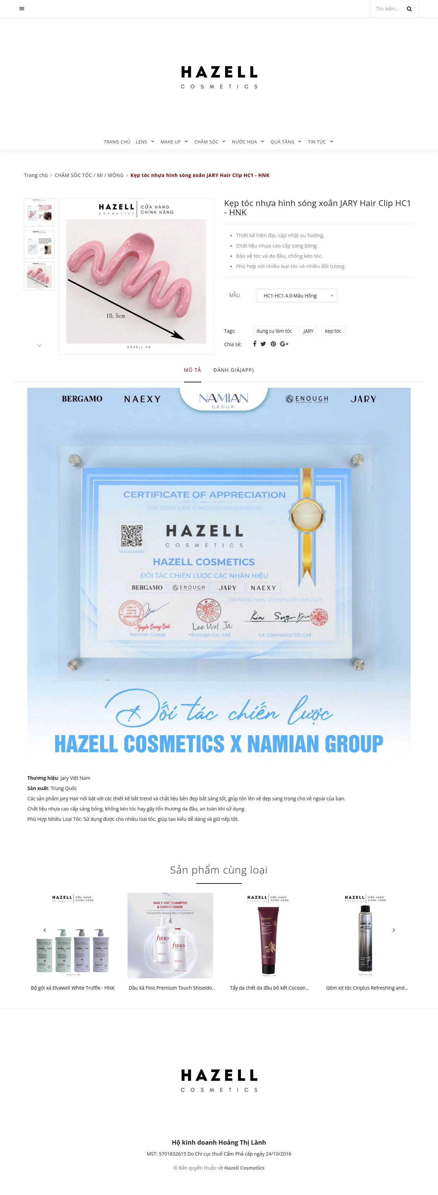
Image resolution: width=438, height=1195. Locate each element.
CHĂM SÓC (206, 142)
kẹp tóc (333, 331)
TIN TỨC (317, 142)
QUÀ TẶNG (283, 142)
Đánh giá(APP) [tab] (234, 370)
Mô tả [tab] (193, 370)
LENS (141, 142)
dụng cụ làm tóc (274, 331)
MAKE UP (170, 142)
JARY (308, 331)
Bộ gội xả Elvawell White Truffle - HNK (72, 987)
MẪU (234, 295)
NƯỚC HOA (244, 142)
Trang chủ (117, 142)
